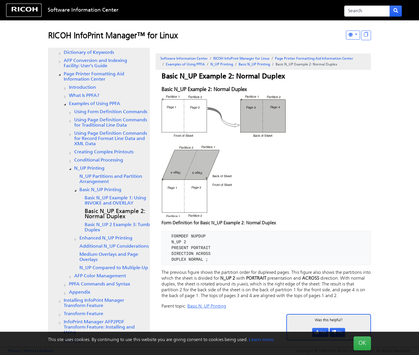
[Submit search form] (396, 11)
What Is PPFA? (84, 95)
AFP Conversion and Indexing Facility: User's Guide (95, 63)
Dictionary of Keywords (89, 52)
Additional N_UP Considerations (114, 246)
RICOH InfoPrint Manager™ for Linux (112, 36)
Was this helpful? (329, 320)
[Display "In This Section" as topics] (366, 35)
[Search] (367, 11)
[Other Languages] (353, 35)
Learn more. (262, 340)
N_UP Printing (89, 168)
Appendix (79, 292)
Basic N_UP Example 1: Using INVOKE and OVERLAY (115, 201)
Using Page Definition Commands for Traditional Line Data (110, 123)
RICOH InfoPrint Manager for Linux (241, 59)
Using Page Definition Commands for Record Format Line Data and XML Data (110, 138)
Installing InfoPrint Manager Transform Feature (94, 303)
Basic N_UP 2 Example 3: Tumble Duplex (119, 227)
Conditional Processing (98, 160)
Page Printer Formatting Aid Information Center (94, 77)
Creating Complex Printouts (104, 152)
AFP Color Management (100, 276)
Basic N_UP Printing (100, 190)
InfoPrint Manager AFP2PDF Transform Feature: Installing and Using (99, 327)
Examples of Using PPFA (94, 104)
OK (362, 343)
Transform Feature (83, 314)
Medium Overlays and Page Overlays (108, 257)
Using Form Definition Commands (110, 112)
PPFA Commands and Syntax (99, 284)
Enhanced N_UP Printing (105, 238)
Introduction (82, 87)
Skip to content (191, 10)
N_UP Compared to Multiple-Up (113, 268)
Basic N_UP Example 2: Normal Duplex (115, 214)
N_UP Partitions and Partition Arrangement (110, 179)
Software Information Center (83, 10)
